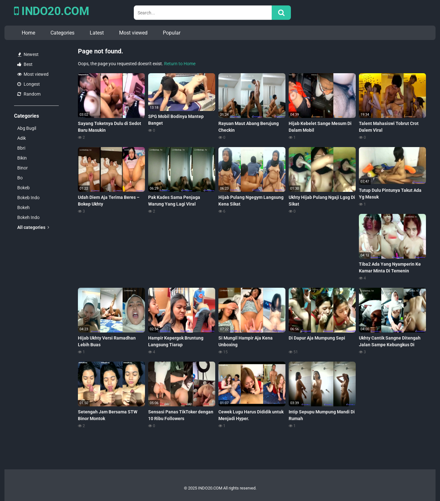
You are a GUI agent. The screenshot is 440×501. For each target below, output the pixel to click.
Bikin (22, 157)
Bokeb (23, 187)
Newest (28, 54)
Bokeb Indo (28, 197)
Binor (22, 167)
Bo (20, 177)
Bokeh (23, 207)
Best (25, 64)
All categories (33, 227)
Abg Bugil (26, 128)
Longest (28, 84)
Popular (171, 33)
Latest (97, 33)
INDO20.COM (51, 11)
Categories (62, 33)
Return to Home (179, 63)
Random (29, 94)
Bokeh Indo (28, 217)
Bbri (21, 148)
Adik (21, 138)
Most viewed (133, 33)
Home (28, 33)
